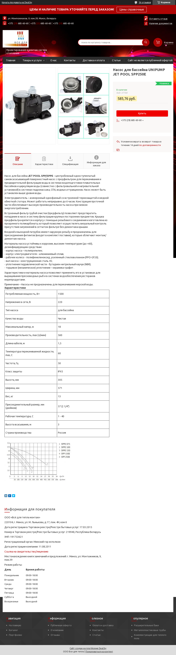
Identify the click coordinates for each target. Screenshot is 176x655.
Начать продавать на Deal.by (17, 2)
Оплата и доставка (102, 625)
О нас (53, 60)
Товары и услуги (32, 60)
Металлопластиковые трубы (150, 630)
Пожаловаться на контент (99, 651)
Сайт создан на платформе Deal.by (88, 648)
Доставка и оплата (94, 60)
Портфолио (15, 635)
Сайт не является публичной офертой (150, 60)
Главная (10, 60)
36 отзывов (145, 2)
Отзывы (55, 635)
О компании (57, 630)
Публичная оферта (61, 625)
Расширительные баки (146, 625)
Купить (142, 113)
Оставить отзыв (158, 18)
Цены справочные (131, 9)
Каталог (13, 630)
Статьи (116, 60)
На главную (15, 625)
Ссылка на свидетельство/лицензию (26, 551)
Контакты (69, 60)
